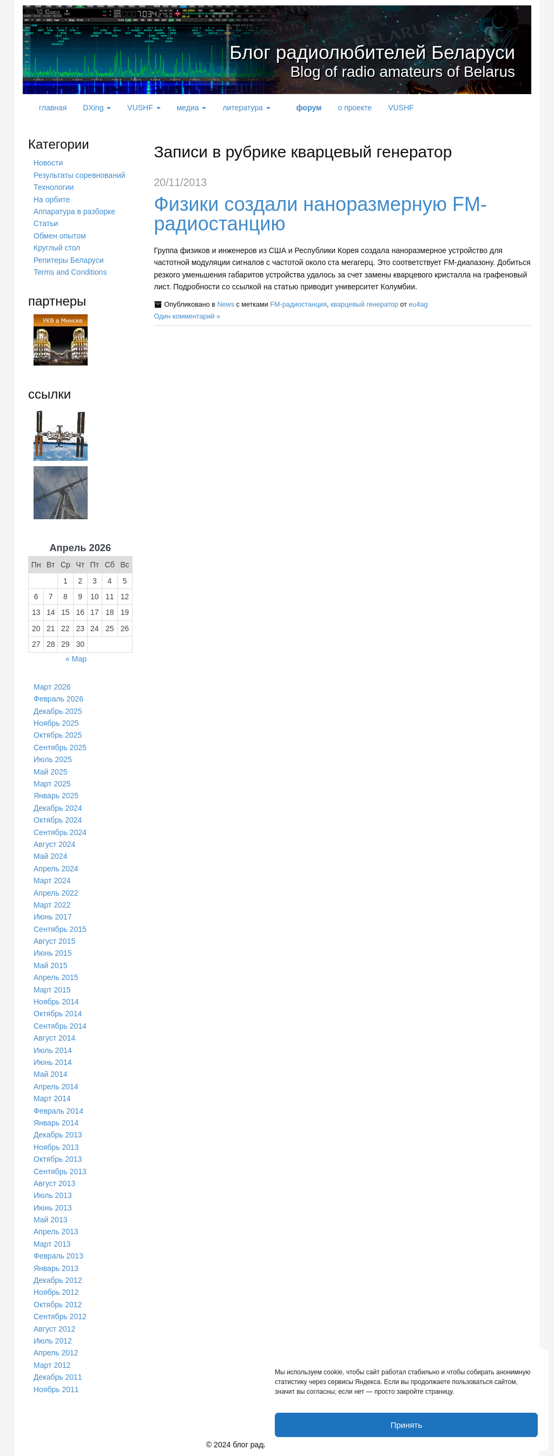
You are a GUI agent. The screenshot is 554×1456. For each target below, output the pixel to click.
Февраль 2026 (58, 698)
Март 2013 (52, 1244)
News (225, 304)
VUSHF (143, 107)
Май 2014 (50, 1074)
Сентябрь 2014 (60, 1026)
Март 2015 (52, 989)
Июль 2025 (53, 759)
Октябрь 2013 (58, 1159)
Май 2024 (50, 856)
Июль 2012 (53, 1340)
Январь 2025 (56, 795)
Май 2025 (50, 771)
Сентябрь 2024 (60, 832)
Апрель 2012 (56, 1352)
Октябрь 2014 (58, 1013)
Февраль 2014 (58, 1111)
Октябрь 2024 (58, 820)
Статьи (46, 223)
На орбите (52, 199)
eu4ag (418, 304)
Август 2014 (54, 1038)
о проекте (355, 107)
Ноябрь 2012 (56, 1292)
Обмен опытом (60, 235)
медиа (192, 107)
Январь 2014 (56, 1123)
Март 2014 (52, 1098)
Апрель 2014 (56, 1086)
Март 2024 (52, 880)
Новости (48, 162)
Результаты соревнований (80, 175)
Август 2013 (54, 1183)
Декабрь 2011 (58, 1377)
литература (246, 107)
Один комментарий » (187, 316)
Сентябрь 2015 (60, 929)
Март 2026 (52, 687)
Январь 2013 (56, 1268)
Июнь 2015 (53, 953)
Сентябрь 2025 (60, 747)
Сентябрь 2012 (60, 1316)
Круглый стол (57, 247)
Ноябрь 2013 (56, 1147)
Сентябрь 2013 (60, 1171)
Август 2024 (54, 844)
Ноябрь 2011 (56, 1389)
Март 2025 (52, 783)
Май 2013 (50, 1219)
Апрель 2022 (56, 893)
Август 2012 (54, 1329)
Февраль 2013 (58, 1256)
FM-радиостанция (298, 304)
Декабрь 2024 (58, 808)
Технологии (54, 187)
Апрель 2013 (56, 1231)
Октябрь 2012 (58, 1304)
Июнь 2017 (53, 916)
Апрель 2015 (56, 977)
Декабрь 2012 (58, 1280)
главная (53, 107)
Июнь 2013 (53, 1207)
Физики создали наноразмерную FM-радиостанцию (320, 214)
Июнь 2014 (53, 1062)
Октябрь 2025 (58, 735)
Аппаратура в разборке (74, 211)
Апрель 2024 (56, 868)
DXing (97, 107)
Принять (407, 1424)
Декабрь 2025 (58, 711)
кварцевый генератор (364, 304)
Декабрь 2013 (58, 1134)
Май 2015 (50, 965)
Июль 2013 (53, 1195)
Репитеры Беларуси (68, 260)
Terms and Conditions (70, 272)
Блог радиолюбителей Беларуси (344, 51)
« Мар (76, 658)
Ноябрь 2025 (56, 723)
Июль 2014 (53, 1050)
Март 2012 (52, 1365)
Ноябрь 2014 (56, 1001)
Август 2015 (54, 941)
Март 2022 (52, 905)
